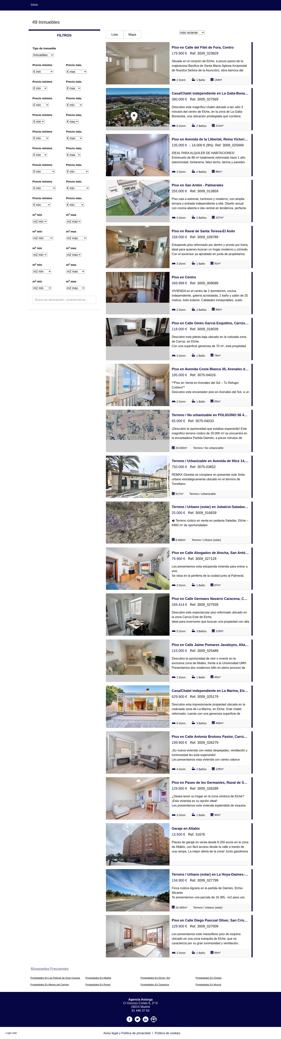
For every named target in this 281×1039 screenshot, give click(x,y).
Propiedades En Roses (98, 984)
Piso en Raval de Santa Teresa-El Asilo (203, 231)
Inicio (34, 4)
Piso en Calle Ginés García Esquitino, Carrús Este (210, 323)
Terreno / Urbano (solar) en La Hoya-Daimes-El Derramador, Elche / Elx (210, 874)
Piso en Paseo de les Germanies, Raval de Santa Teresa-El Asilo (210, 783)
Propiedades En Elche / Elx (155, 977)
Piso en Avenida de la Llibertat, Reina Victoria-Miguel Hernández (210, 139)
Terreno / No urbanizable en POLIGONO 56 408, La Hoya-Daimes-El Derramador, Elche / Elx (210, 415)
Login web (11, 1033)
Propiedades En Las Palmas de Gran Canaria (55, 977)
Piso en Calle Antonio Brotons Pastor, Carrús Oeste (210, 737)
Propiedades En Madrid (98, 977)
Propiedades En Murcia (208, 984)
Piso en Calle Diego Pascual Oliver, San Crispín (210, 920)
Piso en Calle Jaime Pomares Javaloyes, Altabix (210, 645)
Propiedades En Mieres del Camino (49, 984)
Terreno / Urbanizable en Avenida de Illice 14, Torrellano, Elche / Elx (210, 461)
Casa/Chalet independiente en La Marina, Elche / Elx (210, 691)
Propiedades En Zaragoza (155, 984)
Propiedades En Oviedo (208, 977)
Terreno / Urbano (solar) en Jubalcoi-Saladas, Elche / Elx (210, 507)
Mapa (132, 34)
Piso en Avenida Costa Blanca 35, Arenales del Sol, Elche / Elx (210, 369)
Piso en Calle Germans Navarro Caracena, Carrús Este (210, 599)
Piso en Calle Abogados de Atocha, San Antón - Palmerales (210, 553)
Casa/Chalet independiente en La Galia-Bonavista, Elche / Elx (210, 93)
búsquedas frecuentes (50, 969)
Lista (114, 34)
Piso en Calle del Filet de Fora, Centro (203, 47)
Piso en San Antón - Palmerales (197, 185)
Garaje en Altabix (186, 828)
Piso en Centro (184, 277)
